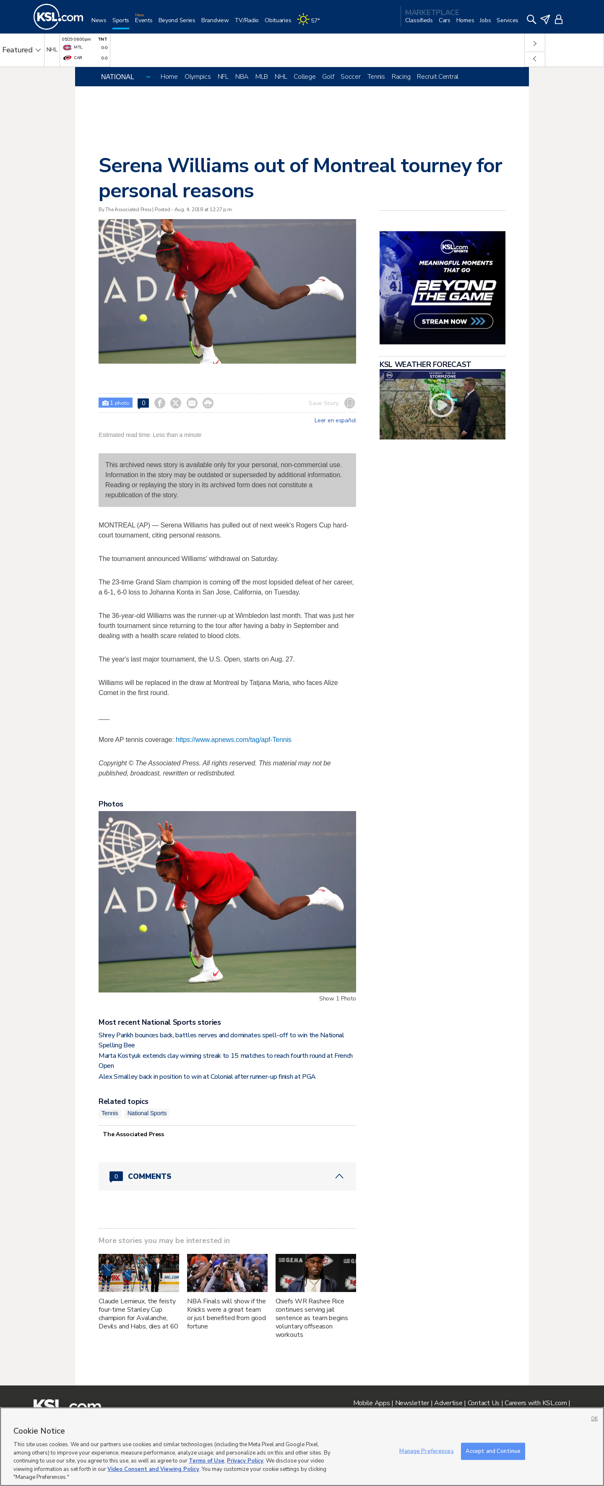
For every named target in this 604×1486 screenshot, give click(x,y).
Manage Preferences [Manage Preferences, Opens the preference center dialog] (426, 1451)
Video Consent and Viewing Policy (153, 1469)
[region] (302, 1446)
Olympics (198, 76)
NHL (281, 76)
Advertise (448, 1403)
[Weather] (311, 24)
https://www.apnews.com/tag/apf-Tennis (234, 739)
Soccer (350, 76)
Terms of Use (206, 1461)
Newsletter (412, 1403)
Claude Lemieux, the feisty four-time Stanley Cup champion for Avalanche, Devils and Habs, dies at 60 (138, 1314)
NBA (242, 76)
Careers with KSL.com (536, 1403)
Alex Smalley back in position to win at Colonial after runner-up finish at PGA (207, 1076)
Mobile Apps (371, 1403)
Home (169, 76)
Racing (401, 76)
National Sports (147, 1113)
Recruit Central (437, 76)
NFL (223, 76)
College (304, 76)
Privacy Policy (245, 1461)
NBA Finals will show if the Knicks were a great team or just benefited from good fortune (226, 1314)
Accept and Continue (493, 1451)
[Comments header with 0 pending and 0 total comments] (227, 1176)
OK (594, 1419)
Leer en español (335, 421)
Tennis (376, 76)
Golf (328, 76)
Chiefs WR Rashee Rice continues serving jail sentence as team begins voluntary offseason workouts (312, 1318)
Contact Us (484, 1403)
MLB (261, 76)
